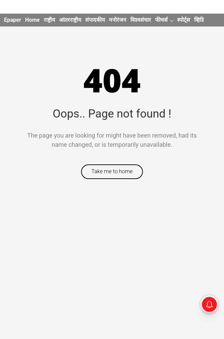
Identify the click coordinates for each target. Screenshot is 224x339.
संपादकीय (95, 20)
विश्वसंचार (140, 20)
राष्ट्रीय (49, 20)
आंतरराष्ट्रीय (70, 20)
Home (32, 20)
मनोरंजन (117, 20)
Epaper (12, 20)
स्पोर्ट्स (183, 20)
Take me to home (112, 171)
